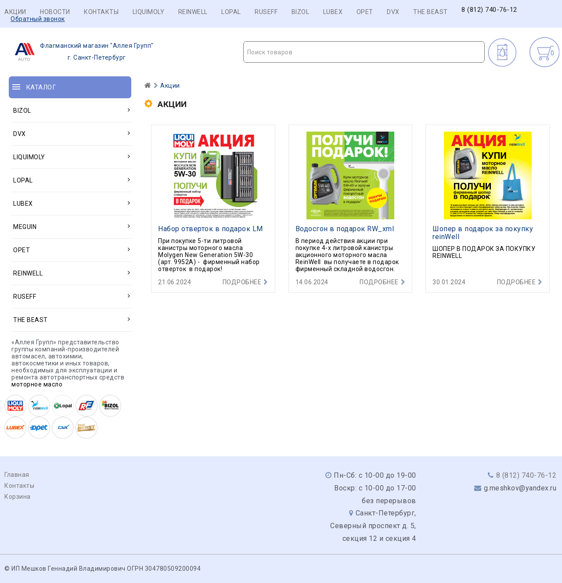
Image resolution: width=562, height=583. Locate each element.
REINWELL (193, 11)
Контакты (101, 11)
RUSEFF (266, 11)
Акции (15, 11)
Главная (16, 474)
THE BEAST (430, 11)
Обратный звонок (38, 18)
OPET (365, 11)
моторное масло (36, 384)
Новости (55, 11)
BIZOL (301, 11)
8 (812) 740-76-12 (489, 10)
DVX (393, 11)
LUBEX (333, 11)
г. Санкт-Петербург (81, 51)
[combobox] (364, 52)
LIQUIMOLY (149, 11)
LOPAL (231, 11)
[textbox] (364, 52)
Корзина (17, 496)
